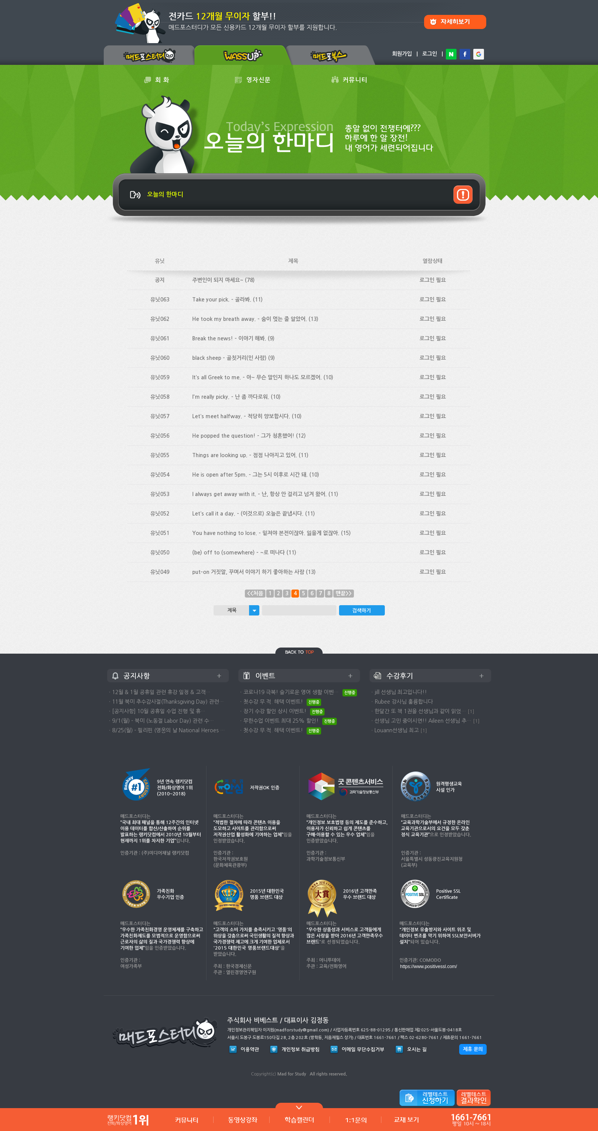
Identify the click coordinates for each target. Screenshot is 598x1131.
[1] (471, 711)
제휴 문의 (473, 1049)
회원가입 (402, 53)
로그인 (429, 53)
